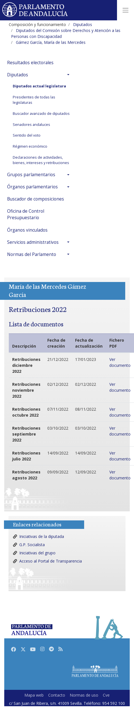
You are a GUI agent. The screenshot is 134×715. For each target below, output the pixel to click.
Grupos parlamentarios (31, 175)
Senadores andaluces (31, 124)
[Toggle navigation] (125, 10)
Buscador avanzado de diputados (41, 113)
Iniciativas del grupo (37, 552)
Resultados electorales (30, 63)
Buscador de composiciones (35, 199)
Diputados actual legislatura (39, 86)
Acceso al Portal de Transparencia (50, 561)
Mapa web (34, 695)
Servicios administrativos (33, 242)
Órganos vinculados (27, 230)
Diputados (17, 75)
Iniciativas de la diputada (41, 536)
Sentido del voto (27, 135)
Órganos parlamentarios (32, 187)
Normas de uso (84, 695)
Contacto (56, 695)
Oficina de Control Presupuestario (25, 214)
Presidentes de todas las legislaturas (34, 100)
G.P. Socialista (32, 544)
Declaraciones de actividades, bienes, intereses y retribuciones (41, 160)
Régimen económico (30, 146)
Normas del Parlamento (31, 254)
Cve (106, 695)
